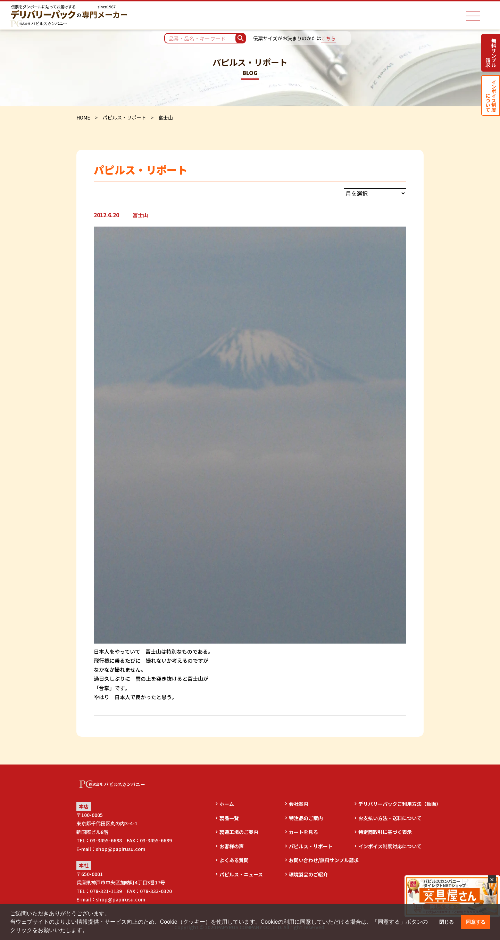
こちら (328, 38)
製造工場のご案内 (238, 831)
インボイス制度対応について (390, 846)
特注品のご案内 (306, 818)
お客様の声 (231, 846)
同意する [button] (475, 922)
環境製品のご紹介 (308, 874)
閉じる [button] (446, 922)
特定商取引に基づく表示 (385, 831)
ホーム (226, 803)
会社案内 (298, 803)
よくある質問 (234, 860)
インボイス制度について (490, 95)
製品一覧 (229, 818)
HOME (83, 117)
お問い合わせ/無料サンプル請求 (321, 860)
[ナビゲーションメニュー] (473, 16)
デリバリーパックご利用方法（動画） (391, 803)
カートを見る (303, 831)
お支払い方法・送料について (390, 818)
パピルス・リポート (124, 117)
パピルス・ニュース (241, 874)
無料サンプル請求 (490, 52)
